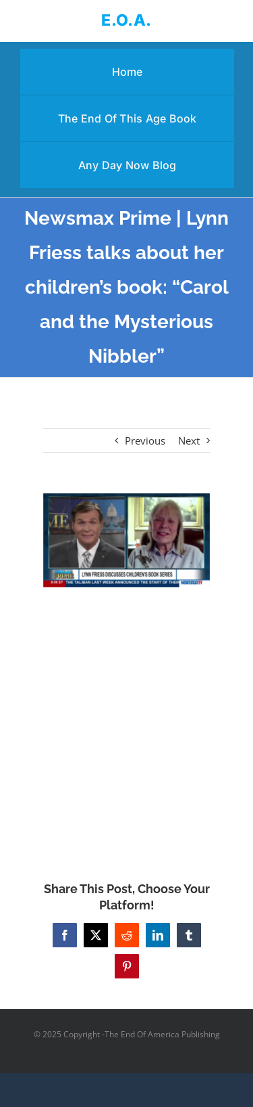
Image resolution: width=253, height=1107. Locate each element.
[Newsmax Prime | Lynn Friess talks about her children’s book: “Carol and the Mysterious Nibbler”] (126, 540)
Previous (145, 440)
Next (189, 440)
